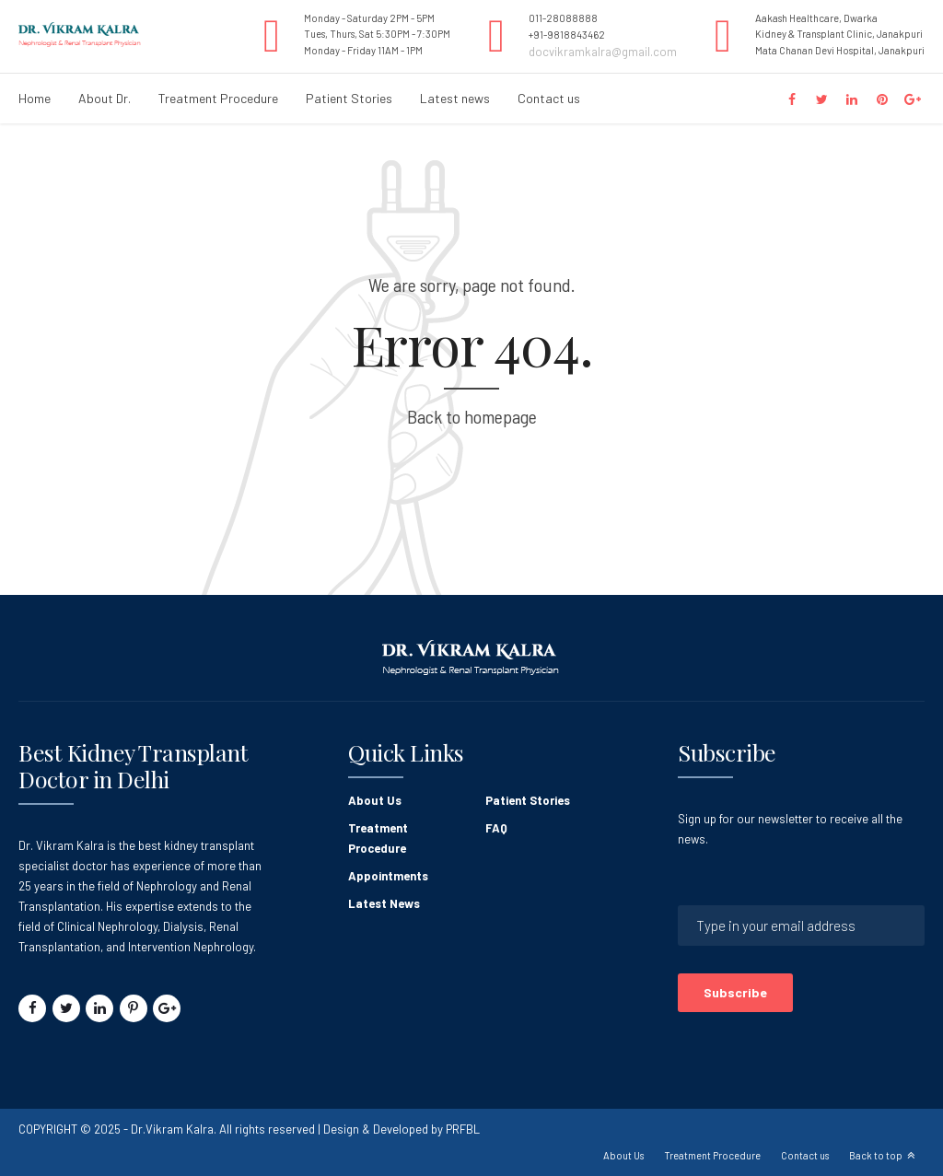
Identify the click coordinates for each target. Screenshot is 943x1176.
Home (34, 98)
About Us (375, 800)
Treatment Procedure (218, 98)
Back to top (875, 1155)
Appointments (388, 875)
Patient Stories (349, 98)
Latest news (455, 98)
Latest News (384, 903)
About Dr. (104, 98)
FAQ (496, 828)
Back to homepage (472, 416)
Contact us (549, 98)
